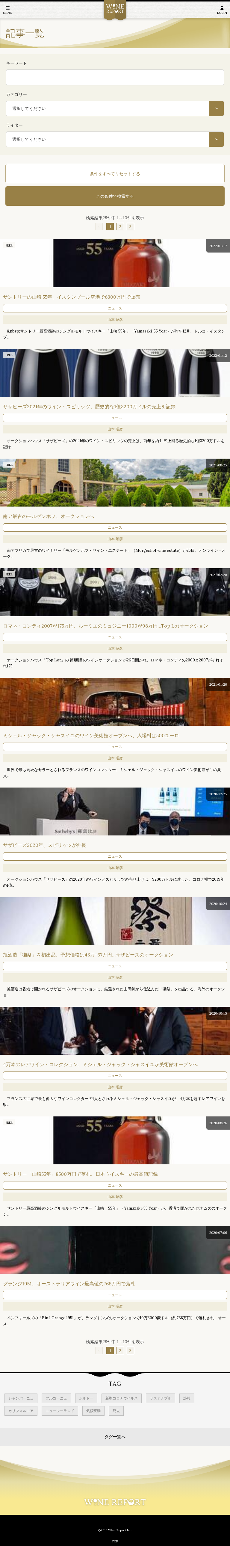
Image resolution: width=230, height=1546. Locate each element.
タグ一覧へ (115, 1436)
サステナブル (160, 1398)
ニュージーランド (60, 1411)
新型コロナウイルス (121, 1398)
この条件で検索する (115, 196)
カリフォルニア (21, 1411)
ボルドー (86, 1398)
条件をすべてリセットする (115, 173)
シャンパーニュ (21, 1398)
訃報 (186, 1398)
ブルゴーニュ (56, 1398)
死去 (116, 1411)
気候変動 (93, 1411)
